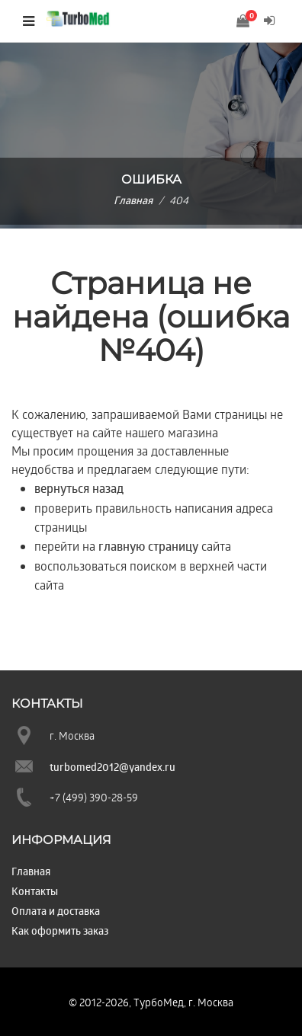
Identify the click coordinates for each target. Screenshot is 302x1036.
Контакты (34, 891)
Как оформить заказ (59, 930)
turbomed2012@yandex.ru (112, 766)
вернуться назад (79, 488)
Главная (133, 200)
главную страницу (148, 546)
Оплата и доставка (55, 910)
